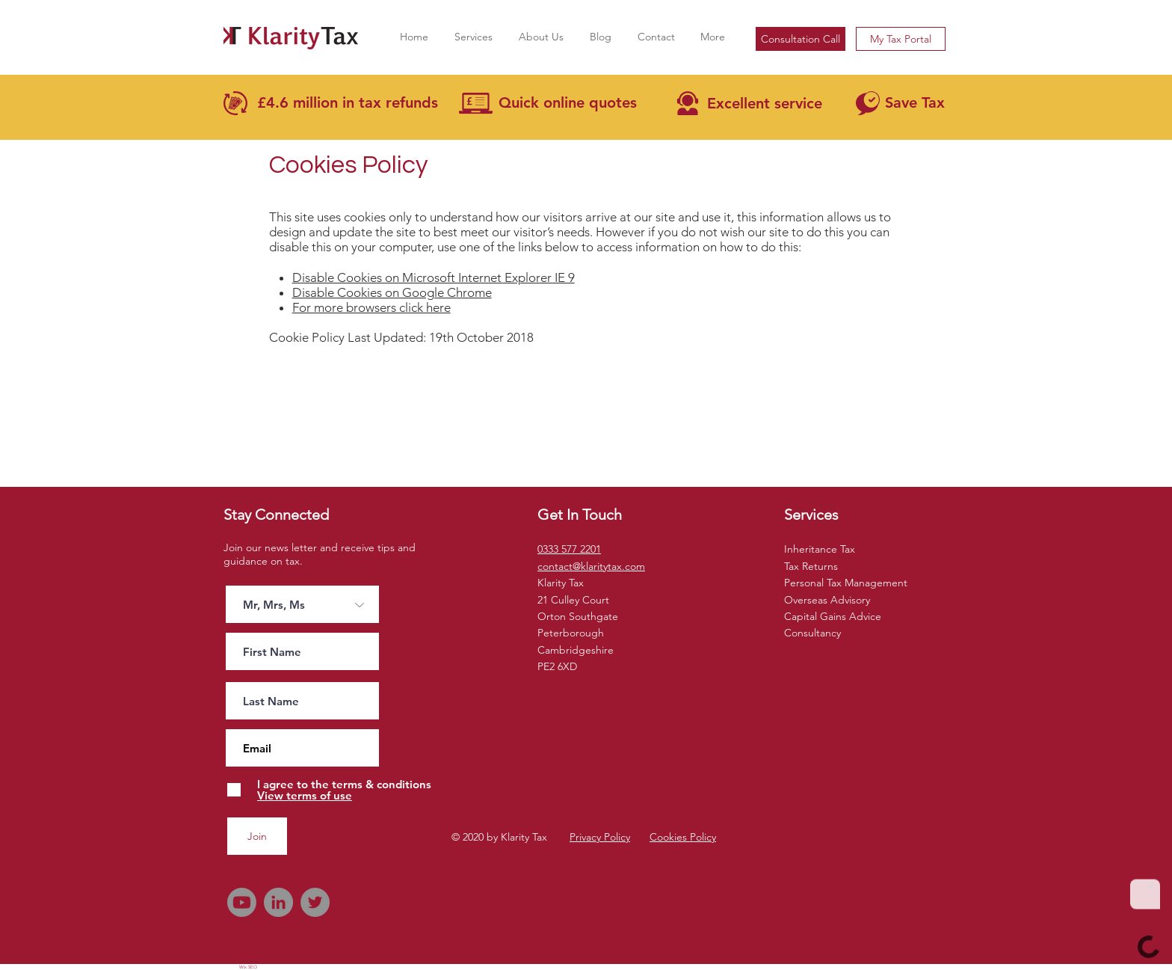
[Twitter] (315, 902)
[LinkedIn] (278, 902)
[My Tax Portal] (901, 39)
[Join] (257, 836)
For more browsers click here (371, 307)
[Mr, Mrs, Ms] (302, 604)
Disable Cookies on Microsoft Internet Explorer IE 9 (433, 277)
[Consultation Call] (800, 39)
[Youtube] (241, 902)
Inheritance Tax (819, 549)
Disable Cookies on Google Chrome (392, 292)
